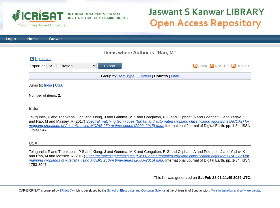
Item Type (126, 76)
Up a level (43, 59)
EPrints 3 (65, 190)
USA (59, 85)
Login (11, 39)
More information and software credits (235, 190)
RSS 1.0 (222, 66)
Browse (55, 39)
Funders (144, 76)
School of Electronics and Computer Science (136, 190)
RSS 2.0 (243, 66)
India (48, 85)
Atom (202, 66)
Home (32, 39)
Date (175, 76)
